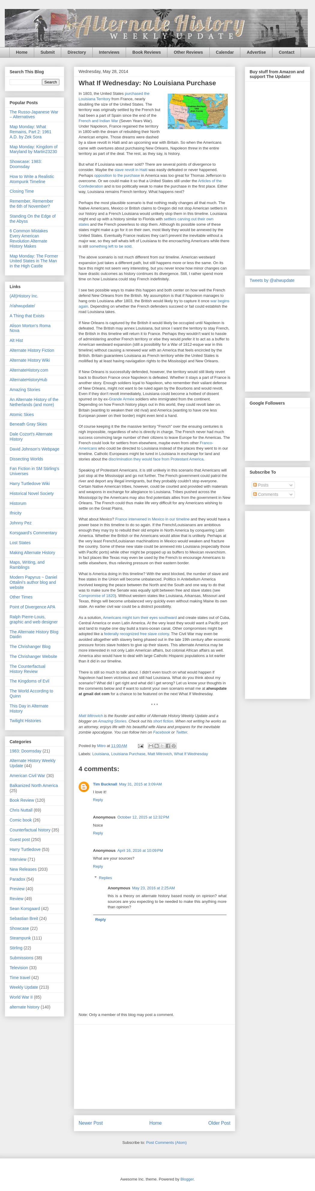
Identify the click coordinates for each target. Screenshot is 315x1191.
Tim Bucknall (105, 784)
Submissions (21, 957)
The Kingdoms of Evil (29, 681)
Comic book (21, 820)
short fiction (163, 721)
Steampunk (20, 938)
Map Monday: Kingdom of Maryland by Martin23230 (34, 149)
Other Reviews (188, 52)
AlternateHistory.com (29, 370)
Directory (77, 52)
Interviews (109, 52)
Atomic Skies (22, 414)
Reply (98, 800)
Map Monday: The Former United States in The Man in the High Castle (34, 261)
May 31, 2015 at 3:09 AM (140, 784)
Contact (286, 52)
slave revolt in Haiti (131, 169)
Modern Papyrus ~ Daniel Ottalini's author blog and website (33, 582)
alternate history (25, 1007)
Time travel (20, 977)
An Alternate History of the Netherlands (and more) (34, 402)
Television (19, 967)
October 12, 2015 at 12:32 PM (143, 817)
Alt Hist (16, 340)
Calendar (225, 52)
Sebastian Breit (24, 918)
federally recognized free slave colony (136, 634)
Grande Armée (121, 399)
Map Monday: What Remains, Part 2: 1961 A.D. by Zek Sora (30, 131)
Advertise (256, 52)
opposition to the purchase (117, 175)
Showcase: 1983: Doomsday (26, 164)
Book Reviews (146, 52)
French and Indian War (98, 121)
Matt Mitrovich (91, 715)
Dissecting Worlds (26, 459)
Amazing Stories (112, 721)
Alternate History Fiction (32, 350)
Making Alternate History (32, 552)
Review (16, 898)
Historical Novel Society (32, 493)
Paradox (17, 879)
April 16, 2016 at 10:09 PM (140, 850)
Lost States (20, 542)
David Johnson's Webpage (34, 449)
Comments (265, 494)
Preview (17, 888)
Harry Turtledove (25, 849)
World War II (21, 997)
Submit (47, 52)
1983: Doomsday (25, 751)
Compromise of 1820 (97, 595)
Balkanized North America (34, 785)
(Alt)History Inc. (24, 296)
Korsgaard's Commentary (33, 532)
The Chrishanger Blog (30, 646)
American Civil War (27, 775)
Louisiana (100, 754)
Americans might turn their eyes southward (140, 617)
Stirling (16, 947)
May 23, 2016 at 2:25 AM (153, 888)
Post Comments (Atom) (166, 1142)
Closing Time (22, 191)
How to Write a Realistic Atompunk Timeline (32, 179)
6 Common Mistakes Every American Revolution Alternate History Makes (29, 238)
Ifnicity (16, 513)
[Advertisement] (155, 1066)
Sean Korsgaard (25, 908)
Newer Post (91, 1123)
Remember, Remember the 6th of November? (31, 204)
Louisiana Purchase (128, 754)
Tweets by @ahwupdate (272, 280)
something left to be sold (110, 246)
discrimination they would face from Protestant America (156, 459)
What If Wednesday (191, 754)
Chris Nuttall (21, 810)
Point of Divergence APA (32, 607)
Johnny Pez (21, 522)
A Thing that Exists (27, 315)
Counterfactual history (30, 830)
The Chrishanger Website (33, 656)
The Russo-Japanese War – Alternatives (34, 114)
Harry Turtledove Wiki (30, 483)
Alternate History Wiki (30, 360)
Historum (18, 503)
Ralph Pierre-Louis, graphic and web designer (34, 619)
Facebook (161, 732)
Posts (260, 485)
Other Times (21, 597)
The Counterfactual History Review (27, 669)
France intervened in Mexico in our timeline (152, 519)
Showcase (19, 928)
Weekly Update (24, 987)
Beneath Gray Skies (28, 424)
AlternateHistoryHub (28, 379)
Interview (18, 859)
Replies (105, 878)
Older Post (219, 1123)
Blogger (187, 1179)
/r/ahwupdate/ (22, 305)
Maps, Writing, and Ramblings (27, 565)
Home (22, 52)
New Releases (23, 869)
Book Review (22, 800)
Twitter (181, 732)
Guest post (20, 839)
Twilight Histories (25, 720)
